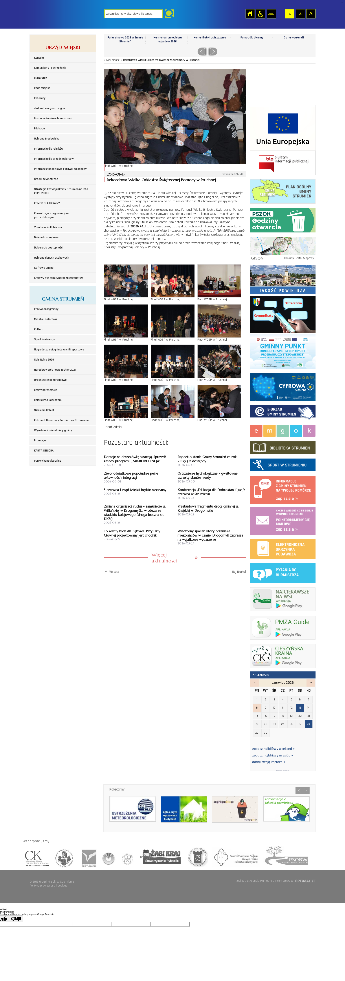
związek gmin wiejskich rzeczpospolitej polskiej (108, 857)
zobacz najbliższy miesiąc (272, 756)
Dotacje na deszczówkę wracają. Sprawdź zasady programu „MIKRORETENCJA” (135, 459)
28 (308, 724)
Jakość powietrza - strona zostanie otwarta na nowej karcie (283, 279)
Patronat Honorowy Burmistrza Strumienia (61, 420)
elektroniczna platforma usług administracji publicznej (283, 548)
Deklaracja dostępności (48, 248)
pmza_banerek (283, 627)
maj (254, 683)
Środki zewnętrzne (46, 179)
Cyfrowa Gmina (43, 268)
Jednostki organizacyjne (49, 108)
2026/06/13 (279, 770)
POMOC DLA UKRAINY (47, 203)
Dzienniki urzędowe (46, 237)
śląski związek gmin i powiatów (88, 857)
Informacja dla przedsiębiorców (54, 159)
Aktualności (113, 60)
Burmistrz (40, 78)
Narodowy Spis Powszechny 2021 (55, 370)
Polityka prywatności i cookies (48, 886)
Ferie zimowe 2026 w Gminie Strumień (125, 40)
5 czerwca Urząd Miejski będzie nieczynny (135, 490)
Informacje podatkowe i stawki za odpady (60, 169)
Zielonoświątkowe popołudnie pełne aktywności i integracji (131, 475)
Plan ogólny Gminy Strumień (283, 190)
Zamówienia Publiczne (48, 227)
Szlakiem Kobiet (44, 410)
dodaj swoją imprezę (268, 762)
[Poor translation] (16, 919)
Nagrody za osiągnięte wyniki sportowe (59, 350)
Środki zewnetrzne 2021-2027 (283, 128)
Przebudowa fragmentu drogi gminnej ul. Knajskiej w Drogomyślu (208, 508)
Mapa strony (271, 13)
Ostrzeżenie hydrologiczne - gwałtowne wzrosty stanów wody (207, 475)
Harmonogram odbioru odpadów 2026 (167, 40)
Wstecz (114, 572)
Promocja (40, 440)
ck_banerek (283, 655)
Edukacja (39, 129)
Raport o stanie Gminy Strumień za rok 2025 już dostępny (207, 459)
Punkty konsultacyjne (47, 461)
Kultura (38, 329)
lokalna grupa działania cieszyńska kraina (37, 857)
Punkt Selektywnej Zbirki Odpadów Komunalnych (283, 219)
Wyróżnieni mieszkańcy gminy (53, 430)
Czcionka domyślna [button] (289, 13)
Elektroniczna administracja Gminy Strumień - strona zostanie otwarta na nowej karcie (283, 411)
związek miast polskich (125, 857)
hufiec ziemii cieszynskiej (234, 857)
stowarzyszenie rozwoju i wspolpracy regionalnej (64, 857)
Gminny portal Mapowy (283, 248)
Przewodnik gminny (46, 309)
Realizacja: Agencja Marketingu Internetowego (264, 881)
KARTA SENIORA (44, 451)
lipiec (310, 683)
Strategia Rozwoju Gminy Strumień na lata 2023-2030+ (61, 191)
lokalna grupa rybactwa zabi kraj (158, 857)
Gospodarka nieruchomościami (53, 118)
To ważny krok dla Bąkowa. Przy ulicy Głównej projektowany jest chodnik (132, 533)
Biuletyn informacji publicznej (283, 163)
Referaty (40, 98)
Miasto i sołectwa (45, 319)
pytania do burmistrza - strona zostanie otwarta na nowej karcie (283, 572)
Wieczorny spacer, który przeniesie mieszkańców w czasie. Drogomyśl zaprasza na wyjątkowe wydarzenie (210, 535)
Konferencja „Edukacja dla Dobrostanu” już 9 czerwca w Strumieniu (211, 492)
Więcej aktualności (164, 558)
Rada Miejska (42, 88)
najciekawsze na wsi (283, 598)
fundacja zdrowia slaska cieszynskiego (196, 857)
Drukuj (241, 572)
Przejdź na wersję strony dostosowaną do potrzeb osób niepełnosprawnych (260, 13)
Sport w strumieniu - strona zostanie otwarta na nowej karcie (283, 464)
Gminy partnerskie (45, 390)
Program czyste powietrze (283, 351)
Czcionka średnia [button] (300, 13)
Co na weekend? (294, 38)
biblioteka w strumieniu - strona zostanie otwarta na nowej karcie (283, 447)
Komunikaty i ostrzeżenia (50, 68)
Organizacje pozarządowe (50, 380)
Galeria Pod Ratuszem (48, 400)
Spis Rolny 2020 (44, 360)
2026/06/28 (286, 770)
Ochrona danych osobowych (51, 258)
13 (300, 708)
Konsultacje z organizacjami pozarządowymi (51, 215)
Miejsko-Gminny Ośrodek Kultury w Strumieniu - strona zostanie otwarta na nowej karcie (283, 430)
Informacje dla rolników (48, 149)
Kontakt (39, 58)
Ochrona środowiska (46, 139)
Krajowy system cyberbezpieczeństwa (58, 278)
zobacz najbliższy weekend (273, 749)
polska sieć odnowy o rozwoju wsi (284, 857)
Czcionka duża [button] (311, 13)
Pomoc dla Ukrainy (251, 38)
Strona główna (250, 13)
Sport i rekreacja (44, 339)
